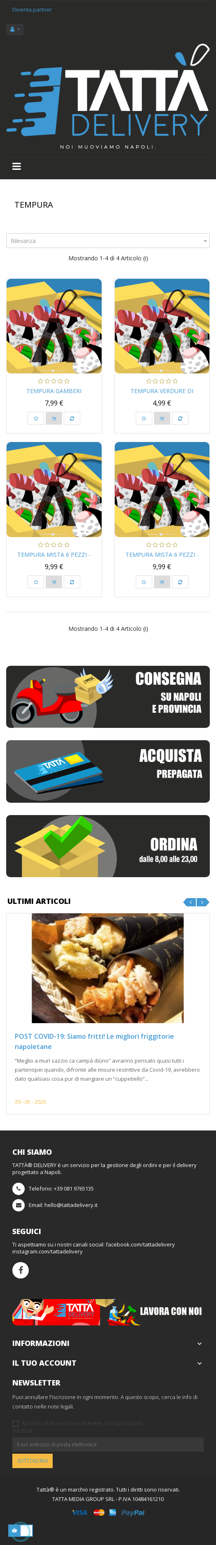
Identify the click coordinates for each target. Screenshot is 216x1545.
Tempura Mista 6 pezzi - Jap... (54, 559)
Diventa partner (32, 9)
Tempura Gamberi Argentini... (53, 395)
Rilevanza (110, 241)
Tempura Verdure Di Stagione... (161, 395)
